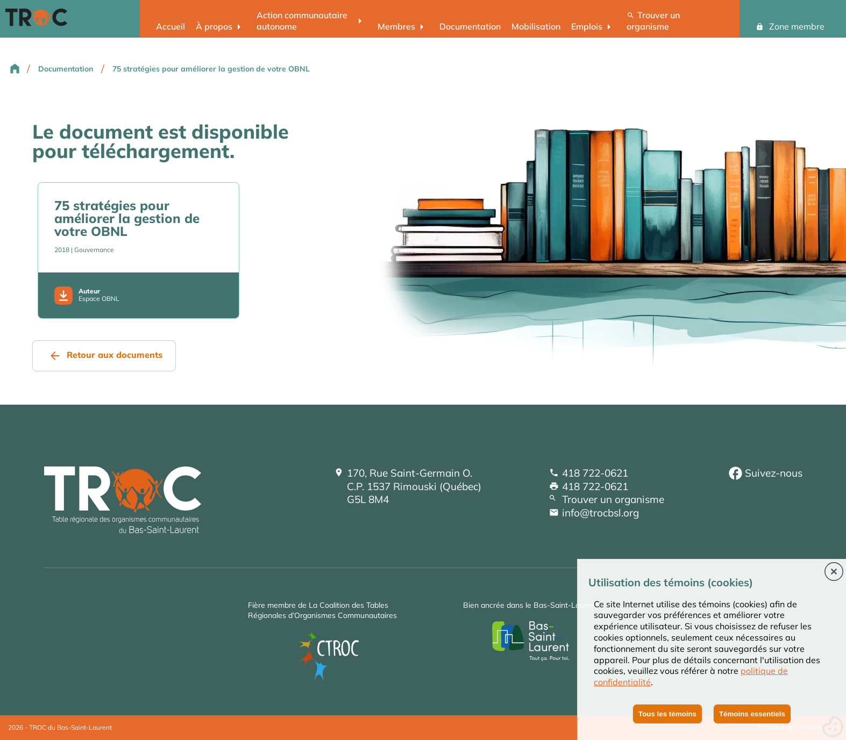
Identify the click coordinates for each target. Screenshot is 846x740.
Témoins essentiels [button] (752, 714)
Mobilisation (535, 26)
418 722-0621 (595, 472)
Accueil (170, 26)
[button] (833, 572)
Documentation (470, 26)
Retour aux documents (114, 354)
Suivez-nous (773, 472)
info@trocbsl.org (600, 512)
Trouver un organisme (653, 21)
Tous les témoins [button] (667, 714)
